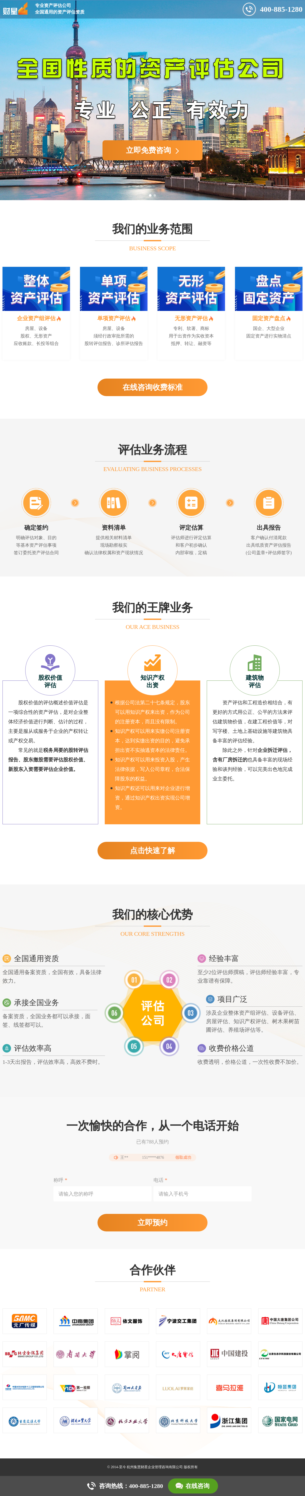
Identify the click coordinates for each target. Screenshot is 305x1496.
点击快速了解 (152, 850)
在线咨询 (198, 1486)
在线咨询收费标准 (152, 387)
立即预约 (153, 1222)
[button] (150, 195)
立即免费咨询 (152, 150)
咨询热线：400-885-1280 (131, 1486)
